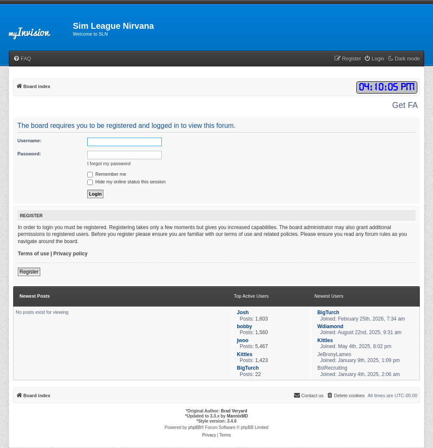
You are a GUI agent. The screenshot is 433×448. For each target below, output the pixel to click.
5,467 (261, 346)
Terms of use (33, 254)
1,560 (261, 332)
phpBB (194, 427)
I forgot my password (108, 163)
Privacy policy (70, 254)
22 (258, 374)
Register (29, 272)
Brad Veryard (234, 411)
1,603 (261, 319)
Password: (29, 153)
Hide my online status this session (126, 181)
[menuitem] (22, 59)
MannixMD (237, 416)
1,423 (261, 360)
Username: (29, 140)
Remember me (106, 174)
